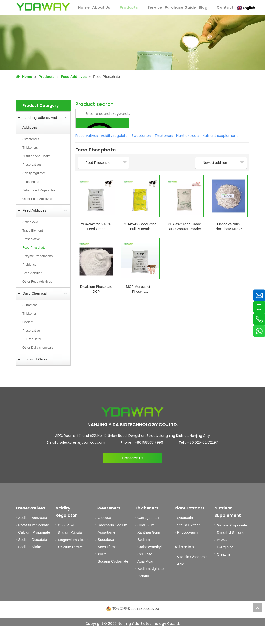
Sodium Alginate (150, 569)
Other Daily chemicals (37, 347)
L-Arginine (225, 547)
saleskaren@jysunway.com (82, 442)
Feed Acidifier (32, 273)
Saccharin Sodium (112, 525)
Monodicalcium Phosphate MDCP (228, 226)
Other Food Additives (37, 198)
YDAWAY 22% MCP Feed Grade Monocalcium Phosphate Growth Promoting (96, 226)
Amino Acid (30, 222)
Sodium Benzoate (32, 518)
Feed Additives (34, 210)
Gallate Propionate (232, 525)
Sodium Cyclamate (113, 561)
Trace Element (32, 230)
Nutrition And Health (36, 156)
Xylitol (102, 554)
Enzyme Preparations (37, 256)
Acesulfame (107, 547)
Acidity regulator (33, 173)
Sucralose (106, 539)
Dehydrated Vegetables (38, 190)
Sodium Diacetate (32, 539)
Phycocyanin (187, 532)
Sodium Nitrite (29, 547)
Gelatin (143, 576)
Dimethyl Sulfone (230, 532)
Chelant (27, 322)
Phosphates (30, 182)
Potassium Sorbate (33, 525)
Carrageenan (148, 518)
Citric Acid (66, 525)
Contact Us (132, 458)
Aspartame (106, 532)
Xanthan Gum (148, 532)
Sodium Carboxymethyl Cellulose (149, 546)
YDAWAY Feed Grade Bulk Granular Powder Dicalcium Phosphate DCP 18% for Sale (184, 226)
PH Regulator (31, 339)
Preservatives (32, 164)
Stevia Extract (188, 525)
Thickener (29, 313)
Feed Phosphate (33, 247)
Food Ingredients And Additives (39, 122)
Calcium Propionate (34, 532)
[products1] (132, 42)
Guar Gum (145, 525)
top (257, 607)
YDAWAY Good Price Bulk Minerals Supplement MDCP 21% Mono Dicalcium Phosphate (140, 226)
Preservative (31, 239)
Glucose (104, 518)
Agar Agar (145, 561)
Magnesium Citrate (73, 540)
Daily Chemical (34, 293)
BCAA (222, 540)
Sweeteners (30, 139)
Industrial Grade (35, 359)
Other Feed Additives (37, 281)
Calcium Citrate (70, 547)
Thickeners (30, 147)
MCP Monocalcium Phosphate (140, 289)
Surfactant (29, 305)
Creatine (224, 554)
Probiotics (29, 264)
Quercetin (185, 518)
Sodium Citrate (70, 532)
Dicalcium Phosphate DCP (96, 289)
